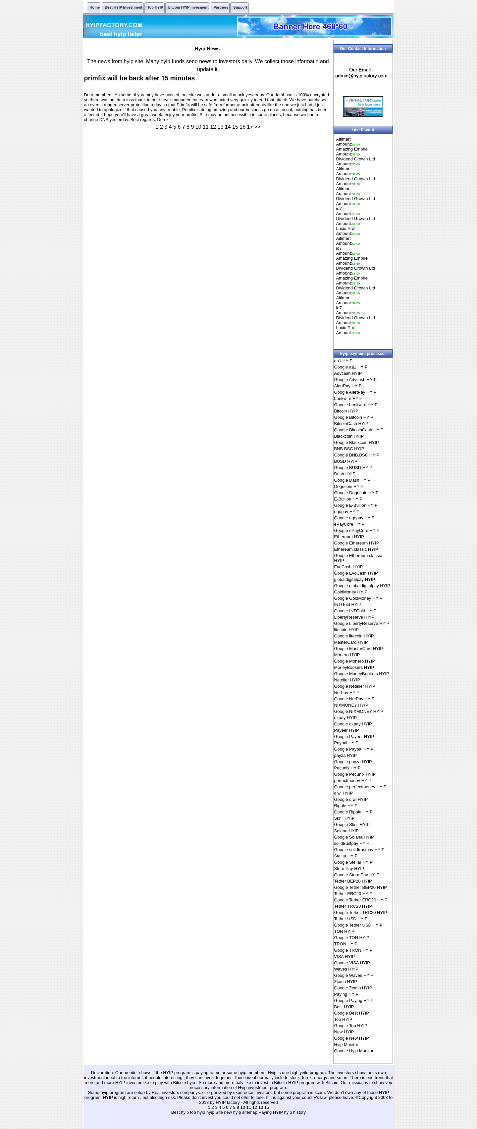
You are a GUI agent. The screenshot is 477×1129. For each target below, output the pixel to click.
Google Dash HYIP (352, 480)
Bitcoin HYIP (346, 411)
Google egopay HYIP (354, 517)
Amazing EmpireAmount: (352, 151)
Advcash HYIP (348, 373)
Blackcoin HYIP (349, 436)
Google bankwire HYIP (356, 404)
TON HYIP (344, 931)
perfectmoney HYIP (353, 780)
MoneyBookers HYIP (354, 667)
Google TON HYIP (351, 937)
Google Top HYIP (350, 1025)
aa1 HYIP (343, 360)
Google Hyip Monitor (354, 1050)
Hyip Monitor (346, 1044)
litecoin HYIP (346, 629)
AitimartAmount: (348, 142)
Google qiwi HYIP (351, 799)
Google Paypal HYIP (354, 749)
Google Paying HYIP (354, 1000)
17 (250, 127)
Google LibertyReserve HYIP (362, 623)
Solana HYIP (346, 830)
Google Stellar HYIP (353, 862)
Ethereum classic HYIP (356, 549)
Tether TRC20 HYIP (353, 906)
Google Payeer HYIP (354, 736)
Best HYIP (344, 1006)
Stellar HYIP (346, 855)
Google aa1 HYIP (351, 367)
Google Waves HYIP (354, 975)
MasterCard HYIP (351, 642)
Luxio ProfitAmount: (348, 231)
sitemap (249, 1112)
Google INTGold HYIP (355, 610)
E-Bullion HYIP (348, 499)
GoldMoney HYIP (350, 591)
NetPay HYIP (347, 692)
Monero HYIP (347, 654)
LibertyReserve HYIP (354, 617)
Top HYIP (343, 1019)
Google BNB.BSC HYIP (357, 455)
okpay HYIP (345, 717)
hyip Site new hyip (224, 1112)
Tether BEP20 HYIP (353, 881)
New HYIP (344, 1031)
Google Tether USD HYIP (358, 925)
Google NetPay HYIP (354, 698)
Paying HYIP (346, 994)
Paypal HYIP (346, 742)
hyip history (295, 1112)
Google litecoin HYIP (354, 635)
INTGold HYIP (347, 604)
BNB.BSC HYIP (349, 448)
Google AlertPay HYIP (355, 392)
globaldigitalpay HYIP (354, 579)
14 (228, 127)
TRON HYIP (346, 943)
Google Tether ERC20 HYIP (361, 899)
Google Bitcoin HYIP (354, 417)
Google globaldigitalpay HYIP (362, 585)
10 (198, 127)
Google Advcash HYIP (355, 379)
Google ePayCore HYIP (357, 530)
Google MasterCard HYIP (358, 648)
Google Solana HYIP (354, 837)
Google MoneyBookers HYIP (361, 673)
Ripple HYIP (346, 805)
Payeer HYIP (346, 730)
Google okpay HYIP (353, 723)
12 (213, 127)
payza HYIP (345, 755)
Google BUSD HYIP (353, 467)
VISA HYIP (344, 956)
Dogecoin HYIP (349, 486)
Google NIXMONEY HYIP (359, 711)
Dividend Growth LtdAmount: (355, 161)
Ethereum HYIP (349, 536)
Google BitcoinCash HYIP (359, 429)
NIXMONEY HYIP (351, 705)
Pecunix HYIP (347, 767)
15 (235, 127)
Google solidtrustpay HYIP (359, 849)
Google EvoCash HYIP (356, 573)
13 (221, 127)
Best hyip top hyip (188, 1112)
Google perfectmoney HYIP (360, 786)
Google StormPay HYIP (357, 874)
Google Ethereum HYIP (356, 543)
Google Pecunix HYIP (355, 774)
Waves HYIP (346, 969)
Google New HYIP (351, 1038)
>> (257, 127)
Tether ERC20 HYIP (353, 893)
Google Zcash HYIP (353, 987)
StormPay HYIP (349, 868)
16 (242, 127)
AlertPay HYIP (348, 385)
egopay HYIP (347, 511)
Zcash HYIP (345, 981)
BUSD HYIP (345, 461)
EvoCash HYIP (348, 566)
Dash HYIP (344, 473)
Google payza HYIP (353, 761)
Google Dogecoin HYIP (356, 492)
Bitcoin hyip (184, 1082)
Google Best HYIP (351, 1013)
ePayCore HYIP (349, 524)
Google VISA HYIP (352, 962)
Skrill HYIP (344, 818)
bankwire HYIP (348, 398)
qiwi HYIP (343, 793)
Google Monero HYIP (354, 661)
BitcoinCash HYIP (351, 423)
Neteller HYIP (347, 679)
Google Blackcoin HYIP (356, 442)
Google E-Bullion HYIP (356, 505)
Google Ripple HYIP (353, 811)
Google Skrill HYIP (352, 824)
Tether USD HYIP (351, 918)
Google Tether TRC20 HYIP (360, 912)
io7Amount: (348, 211)
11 (206, 127)
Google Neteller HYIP (354, 686)
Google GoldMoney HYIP (358, 598)
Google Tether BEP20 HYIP (360, 887)
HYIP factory (228, 1102)
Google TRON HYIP (353, 950)
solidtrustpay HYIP (352, 843)
